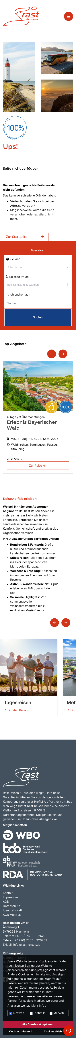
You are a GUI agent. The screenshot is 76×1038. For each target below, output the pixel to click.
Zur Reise (38, 465)
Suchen (38, 317)
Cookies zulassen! (20, 1031)
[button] (51, 354)
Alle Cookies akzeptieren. (38, 1024)
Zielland (13, 259)
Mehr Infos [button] (38, 1005)
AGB (6, 901)
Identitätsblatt (12, 910)
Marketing (58, 1013)
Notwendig (18, 1013)
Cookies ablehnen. (55, 1031)
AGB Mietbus (12, 915)
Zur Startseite (25, 237)
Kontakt (8, 893)
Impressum (10, 897)
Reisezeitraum (17, 277)
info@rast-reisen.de (26, 944)
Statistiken (39, 1013)
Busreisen (38, 250)
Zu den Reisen (16, 710)
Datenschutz (11, 906)
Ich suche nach (18, 294)
